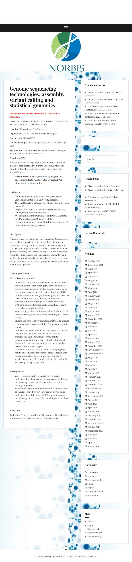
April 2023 (92, 272)
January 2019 (94, 315)
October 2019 (94, 299)
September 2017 (95, 353)
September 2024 (95, 265)
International (94, 480)
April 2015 (92, 442)
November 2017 (95, 349)
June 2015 (92, 434)
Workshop (93, 495)
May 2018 (92, 330)
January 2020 (94, 295)
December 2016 (95, 384)
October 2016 (94, 392)
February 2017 (94, 376)
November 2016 (95, 388)
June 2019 (92, 307)
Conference (93, 472)
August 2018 (94, 322)
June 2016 (92, 403)
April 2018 (92, 334)
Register (91, 521)
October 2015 (94, 427)
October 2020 (94, 284)
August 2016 (94, 400)
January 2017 (94, 380)
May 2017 (92, 365)
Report (91, 487)
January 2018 (94, 342)
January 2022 (94, 276)
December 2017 (95, 346)
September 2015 (95, 430)
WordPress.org (94, 536)
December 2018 (95, 319)
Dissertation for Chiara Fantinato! (104, 92)
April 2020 (92, 292)
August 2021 (94, 280)
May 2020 (92, 288)
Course (91, 476)
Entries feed (93, 529)
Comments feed (94, 532)
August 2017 (94, 357)
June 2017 (92, 361)
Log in (90, 525)
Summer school (95, 491)
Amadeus (79, 556)
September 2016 (95, 396)
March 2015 (93, 446)
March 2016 (93, 411)
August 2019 (94, 303)
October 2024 (94, 261)
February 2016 (94, 415)
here (43, 142)
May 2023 (92, 268)
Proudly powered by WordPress (50, 556)
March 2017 (93, 373)
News (90, 483)
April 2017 (92, 369)
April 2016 (92, 407)
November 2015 (95, 423)
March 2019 (93, 311)
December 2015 (95, 419)
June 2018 (92, 326)
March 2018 (93, 338)
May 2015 (92, 438)
